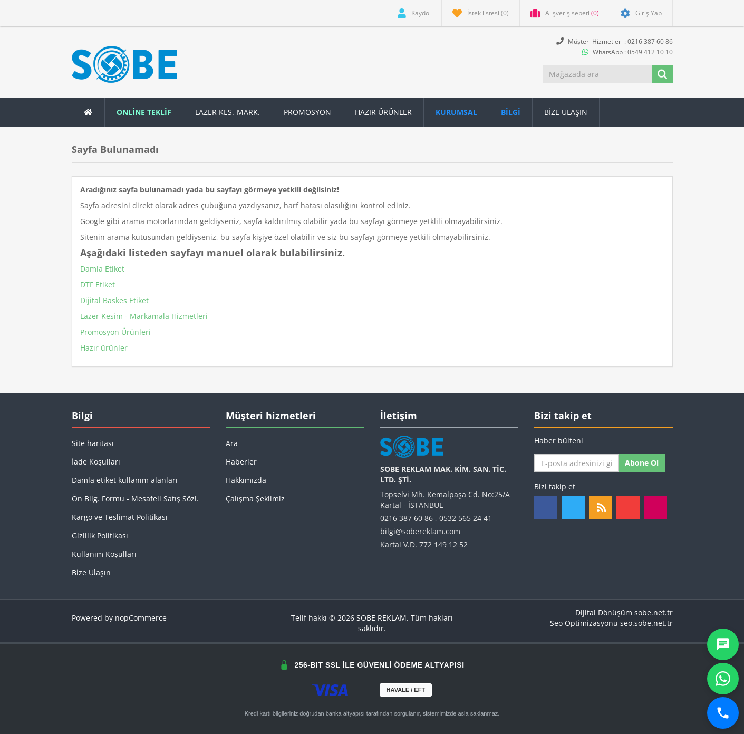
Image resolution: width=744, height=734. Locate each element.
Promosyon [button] (307, 112)
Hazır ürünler (104, 348)
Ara (232, 443)
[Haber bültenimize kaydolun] (576, 463)
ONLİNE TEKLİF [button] (144, 112)
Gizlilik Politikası (100, 535)
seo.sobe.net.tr (646, 623)
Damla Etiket (102, 269)
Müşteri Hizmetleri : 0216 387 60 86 (614, 41)
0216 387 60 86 (406, 518)
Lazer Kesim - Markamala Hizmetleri (144, 316)
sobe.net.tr (653, 612)
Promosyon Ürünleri (115, 332)
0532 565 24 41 (465, 518)
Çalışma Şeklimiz (255, 499)
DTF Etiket (97, 284)
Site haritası (93, 443)
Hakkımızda (246, 480)
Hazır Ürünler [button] (383, 112)
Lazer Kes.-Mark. (227, 112)
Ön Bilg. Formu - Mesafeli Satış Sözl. (135, 499)
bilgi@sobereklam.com (420, 531)
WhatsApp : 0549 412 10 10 (627, 51)
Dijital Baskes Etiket (114, 300)
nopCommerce (141, 618)
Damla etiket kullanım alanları (125, 480)
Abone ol (642, 463)
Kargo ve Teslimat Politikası (120, 517)
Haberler (241, 462)
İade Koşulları (96, 462)
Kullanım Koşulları (104, 554)
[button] (511, 112)
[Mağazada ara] (598, 74)
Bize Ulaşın (565, 112)
